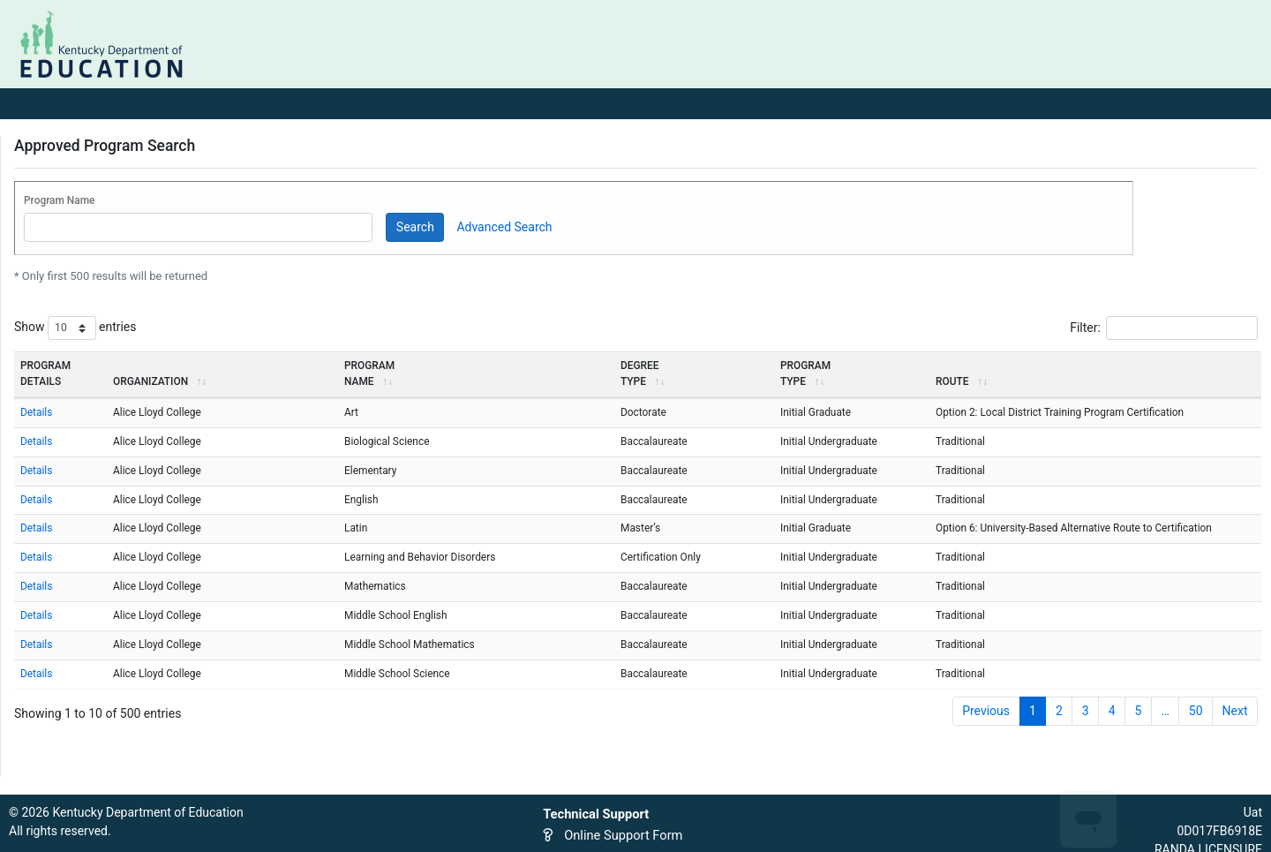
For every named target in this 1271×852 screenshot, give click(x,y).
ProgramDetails (45, 373)
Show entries (75, 328)
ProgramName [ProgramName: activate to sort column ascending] (369, 373)
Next (1235, 711)
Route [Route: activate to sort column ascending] (961, 381)
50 (1196, 711)
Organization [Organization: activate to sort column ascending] (159, 381)
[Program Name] (198, 228)
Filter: (1164, 328)
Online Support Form (623, 835)
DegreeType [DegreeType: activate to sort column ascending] (642, 373)
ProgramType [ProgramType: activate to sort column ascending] (805, 373)
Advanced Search (504, 227)
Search (415, 227)
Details (36, 412)
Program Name (59, 200)
